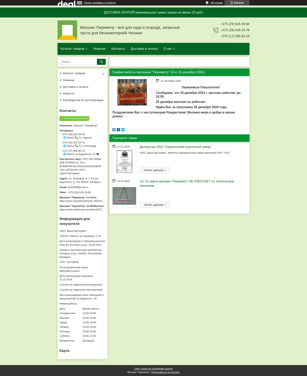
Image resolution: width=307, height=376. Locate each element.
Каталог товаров (72, 48)
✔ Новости (67, 93)
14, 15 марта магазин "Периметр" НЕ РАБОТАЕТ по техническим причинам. (187, 183)
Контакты (118, 48)
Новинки (99, 48)
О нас (168, 48)
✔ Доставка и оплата (74, 86)
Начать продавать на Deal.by (100, 2)
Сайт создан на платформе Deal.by (153, 368)
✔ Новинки (67, 80)
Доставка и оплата (144, 48)
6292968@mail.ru (78, 187)
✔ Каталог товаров (72, 73)
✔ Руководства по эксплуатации (81, 100)
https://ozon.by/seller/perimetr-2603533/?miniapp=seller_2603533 (97, 200)
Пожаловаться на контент (166, 372)
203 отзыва (216, 2)
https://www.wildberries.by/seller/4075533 (83, 209)
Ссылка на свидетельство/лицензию (81, 284)
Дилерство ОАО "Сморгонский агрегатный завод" (175, 147)
